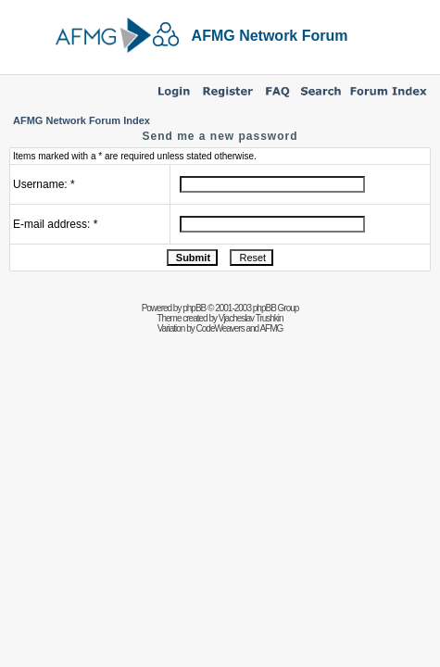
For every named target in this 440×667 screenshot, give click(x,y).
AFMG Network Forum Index (81, 120)
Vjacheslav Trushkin (251, 318)
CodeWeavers (220, 328)
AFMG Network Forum (270, 36)
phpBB (194, 308)
